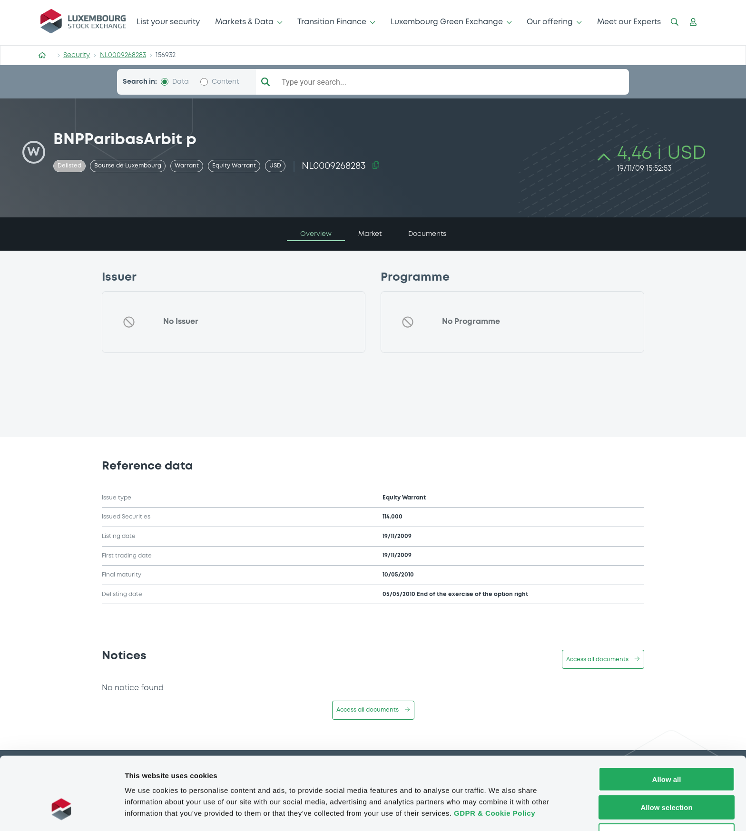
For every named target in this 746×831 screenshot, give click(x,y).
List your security (168, 22)
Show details (499, 812)
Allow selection (666, 776)
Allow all (666, 747)
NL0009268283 (123, 55)
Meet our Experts (629, 22)
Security (76, 55)
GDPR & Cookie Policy (494, 781)
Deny (667, 804)
